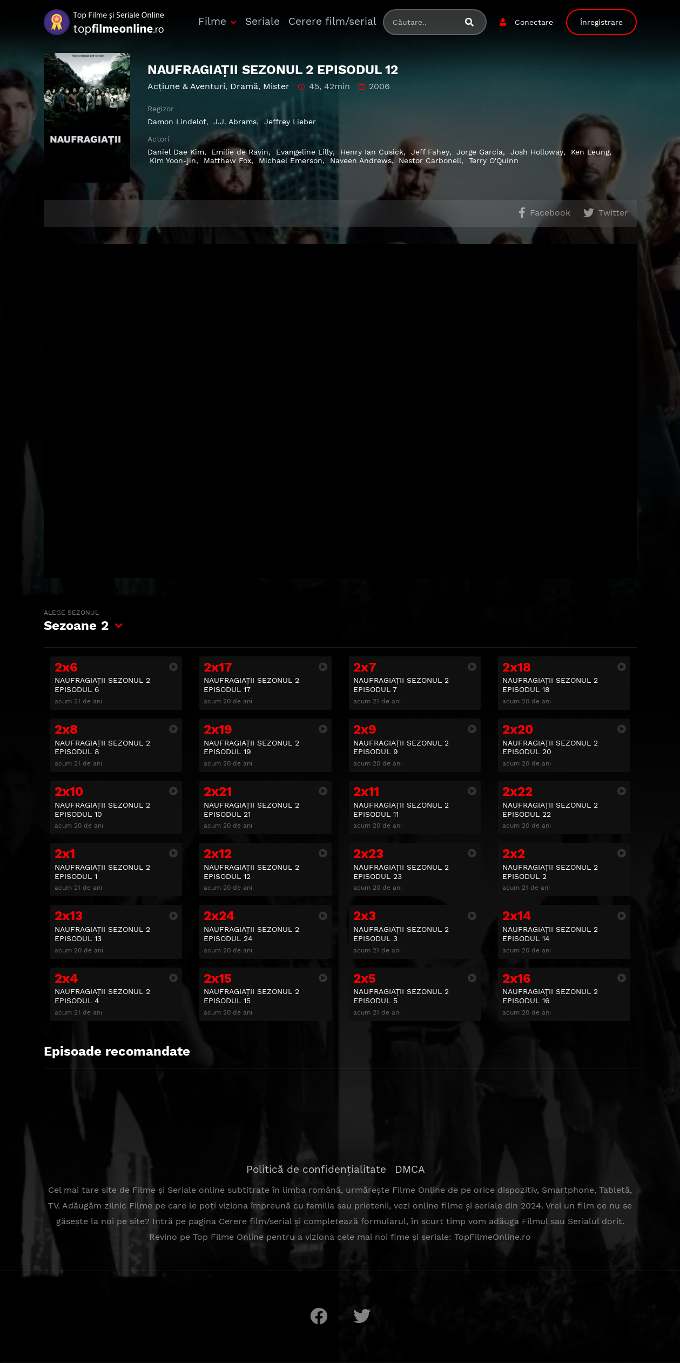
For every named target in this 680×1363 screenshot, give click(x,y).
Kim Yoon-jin (173, 160)
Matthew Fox (227, 160)
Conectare (534, 22)
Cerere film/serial (332, 21)
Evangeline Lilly (304, 151)
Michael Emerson (290, 160)
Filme (212, 21)
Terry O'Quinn (494, 160)
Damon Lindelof (176, 121)
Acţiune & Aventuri (186, 86)
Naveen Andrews (361, 160)
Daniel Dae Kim (175, 151)
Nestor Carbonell (430, 160)
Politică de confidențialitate (316, 1169)
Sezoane (76, 620)
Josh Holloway (536, 151)
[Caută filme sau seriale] (474, 22)
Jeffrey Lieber (290, 121)
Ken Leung (590, 151)
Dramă (244, 86)
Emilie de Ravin (239, 151)
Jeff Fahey (430, 151)
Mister (276, 86)
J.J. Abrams (235, 121)
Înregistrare (601, 22)
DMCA (410, 1169)
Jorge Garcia (479, 151)
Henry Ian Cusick (371, 151)
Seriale (262, 21)
